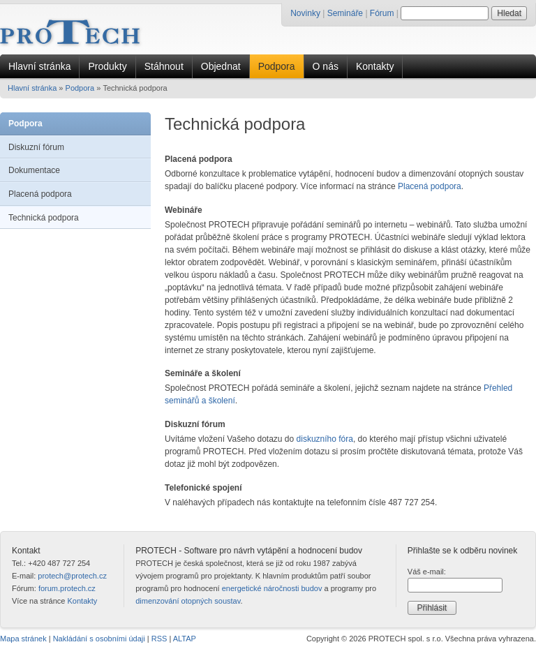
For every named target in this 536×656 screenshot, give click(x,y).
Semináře (345, 13)
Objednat (221, 66)
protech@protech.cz (72, 576)
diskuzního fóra (325, 439)
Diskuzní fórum (36, 147)
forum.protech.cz (67, 588)
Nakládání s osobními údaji (99, 638)
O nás (325, 66)
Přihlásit (432, 608)
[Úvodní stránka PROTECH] (70, 32)
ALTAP (184, 638)
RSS (159, 638)
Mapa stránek (23, 638)
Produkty (107, 66)
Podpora (276, 66)
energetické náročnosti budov (272, 588)
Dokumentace (34, 170)
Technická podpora (43, 218)
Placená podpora (40, 194)
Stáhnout (164, 66)
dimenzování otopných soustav (187, 601)
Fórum (382, 13)
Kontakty (375, 66)
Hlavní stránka (39, 66)
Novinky (305, 13)
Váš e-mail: (427, 571)
